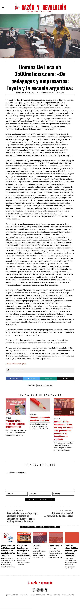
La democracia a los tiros (55, 549)
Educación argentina (44, 385)
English (57, 597)
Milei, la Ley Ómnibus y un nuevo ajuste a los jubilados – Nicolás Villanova (24, 553)
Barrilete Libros (38, 597)
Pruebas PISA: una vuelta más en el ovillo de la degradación (16, 424)
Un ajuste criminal (37, 549)
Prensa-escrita (58, 92)
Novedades (46, 92)
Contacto (24, 597)
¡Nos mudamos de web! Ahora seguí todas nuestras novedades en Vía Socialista (8, 553)
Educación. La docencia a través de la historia (39, 420)
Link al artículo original (16, 364)
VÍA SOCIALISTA (68, 597)
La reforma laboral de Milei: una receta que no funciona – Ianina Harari (71, 553)
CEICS (49, 597)
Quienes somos (12, 597)
